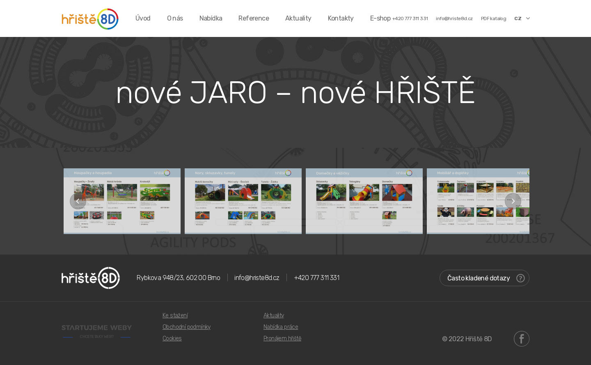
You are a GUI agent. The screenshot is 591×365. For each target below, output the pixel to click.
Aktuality (298, 18)
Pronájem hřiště (282, 338)
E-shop (380, 18)
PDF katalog (493, 18)
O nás (175, 18)
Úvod (143, 18)
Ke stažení (175, 315)
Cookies (172, 338)
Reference (253, 18)
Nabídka (210, 18)
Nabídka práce (280, 327)
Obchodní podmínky (187, 327)
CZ (521, 18)
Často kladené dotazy (486, 278)
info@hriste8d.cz (454, 18)
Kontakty (341, 18)
